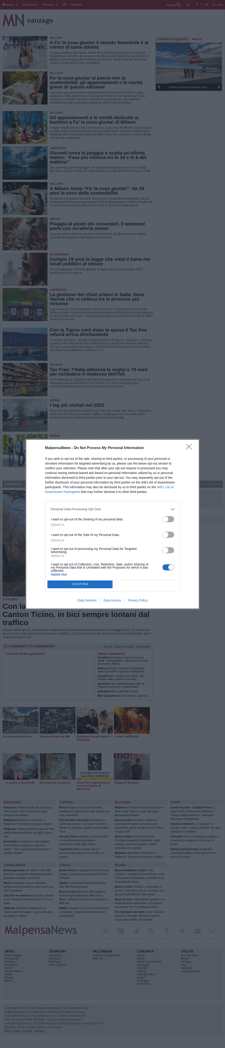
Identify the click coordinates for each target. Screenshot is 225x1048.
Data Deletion (87, 600)
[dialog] (112, 524)
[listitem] (112, 509)
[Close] (190, 448)
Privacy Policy (138, 600)
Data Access (112, 600)
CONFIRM (80, 584)
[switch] (168, 519)
